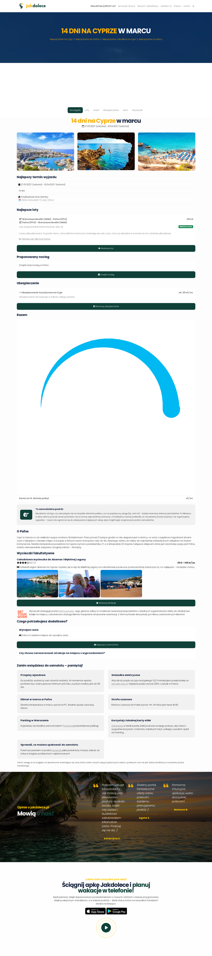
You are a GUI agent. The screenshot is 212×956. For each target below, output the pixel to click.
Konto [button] (187, 6)
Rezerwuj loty (106, 248)
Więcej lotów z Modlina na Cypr (119, 39)
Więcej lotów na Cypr (61, 39)
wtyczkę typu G (119, 683)
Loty (87, 110)
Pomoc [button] (177, 6)
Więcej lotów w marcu (150, 39)
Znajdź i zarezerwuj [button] (148, 6)
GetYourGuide (66, 611)
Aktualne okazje (126, 6)
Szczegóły (75, 110)
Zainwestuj (117, 725)
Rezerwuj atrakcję (106, 603)
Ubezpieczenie (111, 110)
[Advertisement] (106, 82)
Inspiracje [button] (166, 6)
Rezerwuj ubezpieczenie (106, 306)
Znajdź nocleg (106, 274)
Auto (125, 110)
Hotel (96, 110)
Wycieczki (137, 110)
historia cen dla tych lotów (36, 239)
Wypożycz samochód (106, 644)
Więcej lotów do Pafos (87, 39)
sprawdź (56, 750)
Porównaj (68, 725)
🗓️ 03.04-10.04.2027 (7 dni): (36, 200)
